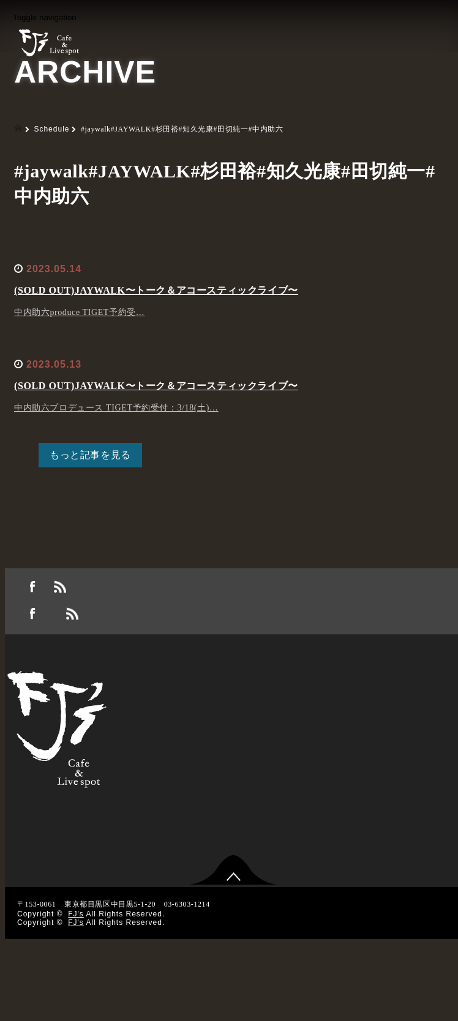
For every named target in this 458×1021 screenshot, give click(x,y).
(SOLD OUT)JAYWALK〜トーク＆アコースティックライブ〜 (156, 290)
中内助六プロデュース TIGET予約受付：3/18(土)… (116, 407)
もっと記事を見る (90, 455)
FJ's (76, 914)
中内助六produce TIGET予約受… (79, 312)
